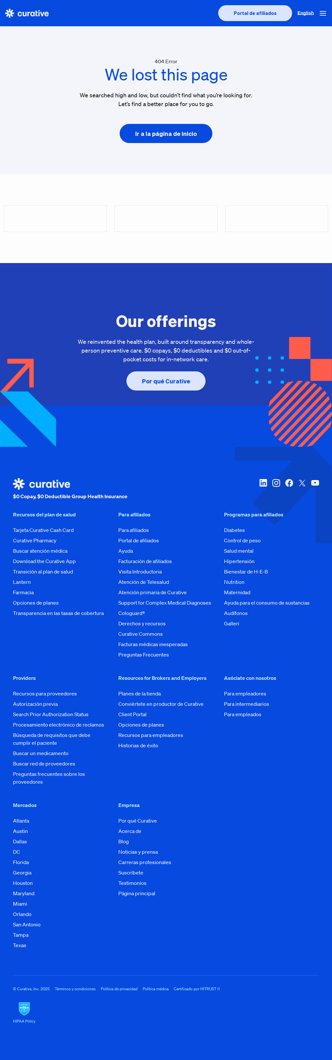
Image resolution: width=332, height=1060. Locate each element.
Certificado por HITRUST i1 (197, 989)
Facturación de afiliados (145, 561)
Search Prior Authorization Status (51, 714)
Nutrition (234, 582)
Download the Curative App (44, 561)
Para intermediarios (246, 704)
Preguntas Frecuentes (143, 654)
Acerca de (129, 831)
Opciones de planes (36, 602)
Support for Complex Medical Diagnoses (164, 602)
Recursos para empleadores (150, 735)
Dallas (20, 841)
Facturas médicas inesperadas (153, 644)
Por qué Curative (137, 820)
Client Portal (132, 714)
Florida (21, 862)
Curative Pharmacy (34, 540)
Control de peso (242, 540)
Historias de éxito (138, 745)
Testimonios (132, 883)
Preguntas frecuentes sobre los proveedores (49, 778)
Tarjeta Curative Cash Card (43, 530)
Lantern (22, 582)
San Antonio (27, 924)
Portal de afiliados (138, 540)
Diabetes (234, 530)
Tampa (21, 935)
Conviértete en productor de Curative (161, 704)
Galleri (231, 623)
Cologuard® (131, 613)
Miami (20, 903)
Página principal (136, 893)
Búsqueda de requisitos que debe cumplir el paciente (51, 739)
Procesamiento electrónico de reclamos (58, 724)
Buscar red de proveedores (44, 763)
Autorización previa (35, 704)
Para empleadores (245, 693)
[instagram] (276, 489)
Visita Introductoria (140, 571)
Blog (123, 841)
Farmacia (23, 592)
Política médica (156, 989)
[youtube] (315, 489)
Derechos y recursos (142, 623)
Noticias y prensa (138, 852)
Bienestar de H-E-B (246, 571)
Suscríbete (130, 872)
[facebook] (289, 489)
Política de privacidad (119, 989)
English (305, 13)
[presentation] (255, 13)
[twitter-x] (302, 489)
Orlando (22, 914)
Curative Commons (140, 634)
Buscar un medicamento (40, 753)
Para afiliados (133, 530)
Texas (19, 945)
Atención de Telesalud (143, 582)
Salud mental (239, 551)
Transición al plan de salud (43, 571)
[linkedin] (263, 489)
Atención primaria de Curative (152, 592)
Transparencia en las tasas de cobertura (58, 613)
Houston (23, 883)
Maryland (23, 893)
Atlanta (21, 820)
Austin (20, 831)
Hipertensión (239, 561)
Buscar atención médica (40, 551)
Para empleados (242, 714)
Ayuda (125, 551)
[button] (323, 13)
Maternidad (237, 592)
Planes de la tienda (139, 693)
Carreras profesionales (144, 862)
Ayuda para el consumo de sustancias (267, 602)
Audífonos (236, 613)
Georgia (22, 872)
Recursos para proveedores (45, 693)
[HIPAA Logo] (166, 1013)
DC (16, 852)
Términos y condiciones (75, 989)
